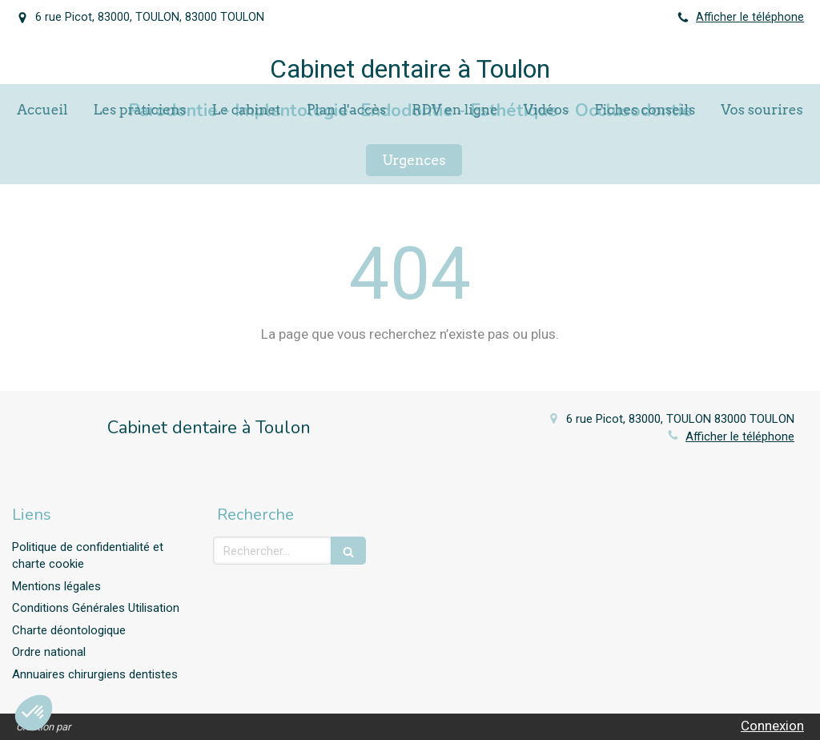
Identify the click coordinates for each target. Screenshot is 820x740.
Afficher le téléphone (750, 17)
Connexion (772, 726)
